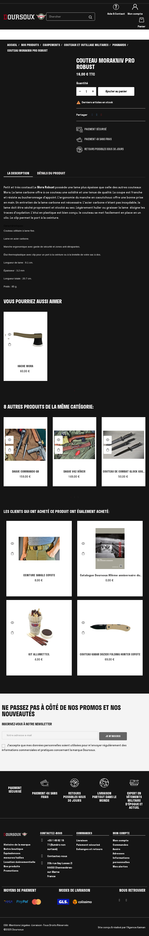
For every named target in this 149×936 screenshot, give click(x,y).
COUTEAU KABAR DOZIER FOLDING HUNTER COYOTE (110, 654)
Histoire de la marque (17, 843)
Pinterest (101, 114)
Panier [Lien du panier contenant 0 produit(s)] (141, 26)
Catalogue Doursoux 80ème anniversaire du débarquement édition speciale (110, 575)
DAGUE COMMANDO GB (25, 471)
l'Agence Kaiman (136, 926)
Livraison (82, 839)
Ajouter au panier (116, 91)
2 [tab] (74, 497)
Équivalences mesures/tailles (14, 854)
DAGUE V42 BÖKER (74, 471)
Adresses (118, 852)
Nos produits (12, 865)
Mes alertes (120, 865)
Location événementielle (19, 861)
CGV (6, 924)
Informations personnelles (121, 859)
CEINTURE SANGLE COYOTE (39, 575)
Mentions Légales (19, 924)
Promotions (11, 869)
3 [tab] (78, 497)
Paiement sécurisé (88, 843)
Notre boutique (13, 848)
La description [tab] (18, 173)
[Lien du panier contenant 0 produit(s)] (141, 19)
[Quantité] (86, 91)
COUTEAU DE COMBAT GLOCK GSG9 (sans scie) (123, 472)
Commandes (120, 843)
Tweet (96, 114)
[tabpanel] (25, 348)
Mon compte (135, 13)
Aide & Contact (116, 13)
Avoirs (116, 848)
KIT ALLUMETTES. (39, 654)
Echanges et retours (89, 848)
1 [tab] (74, 391)
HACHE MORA (25, 366)
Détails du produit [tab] (51, 173)
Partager (92, 114)
